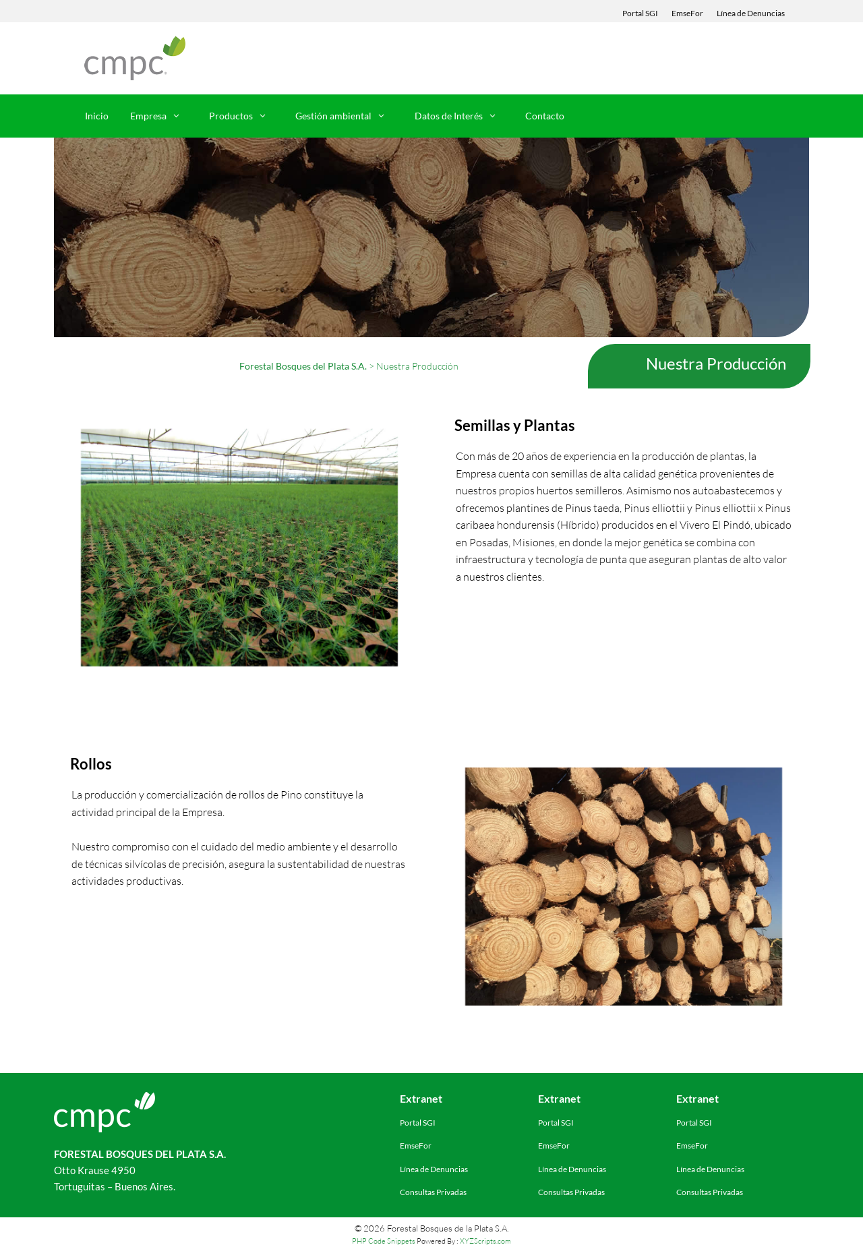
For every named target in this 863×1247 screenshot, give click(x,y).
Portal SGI (640, 13)
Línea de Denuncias (751, 13)
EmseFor (687, 13)
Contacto (544, 115)
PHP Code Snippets (383, 1241)
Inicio (97, 115)
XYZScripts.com (485, 1241)
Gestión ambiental (347, 116)
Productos (244, 116)
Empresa (162, 116)
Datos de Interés (462, 116)
